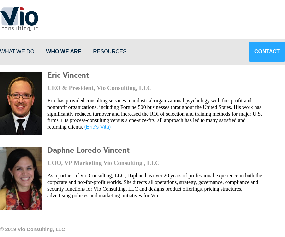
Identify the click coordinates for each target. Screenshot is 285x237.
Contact (267, 51)
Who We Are (63, 51)
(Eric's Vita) (97, 127)
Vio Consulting (19, 19)
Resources (109, 51)
